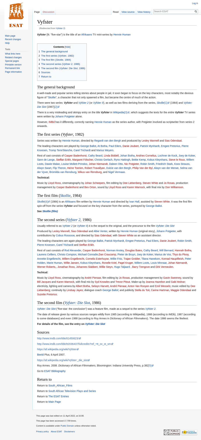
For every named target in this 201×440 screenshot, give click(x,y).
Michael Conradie (88, 254)
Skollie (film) (50, 211)
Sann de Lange (46, 159)
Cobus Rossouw (65, 235)
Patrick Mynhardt (149, 146)
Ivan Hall (134, 201)
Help (7, 43)
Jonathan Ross (66, 266)
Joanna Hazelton (155, 281)
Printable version (13, 64)
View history (144, 12)
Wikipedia (118, 112)
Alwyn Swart (44, 168)
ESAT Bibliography (55, 371)
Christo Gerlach (103, 159)
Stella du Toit (142, 290)
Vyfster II (98, 102)
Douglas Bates (133, 250)
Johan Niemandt (98, 163)
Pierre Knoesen (46, 244)
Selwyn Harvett (100, 286)
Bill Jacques (44, 281)
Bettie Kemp (139, 159)
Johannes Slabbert (87, 266)
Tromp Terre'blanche (60, 150)
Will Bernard (166, 250)
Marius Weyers (105, 150)
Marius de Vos (163, 254)
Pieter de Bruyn (126, 254)
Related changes (13, 57)
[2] (55, 106)
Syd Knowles (102, 281)
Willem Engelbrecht (73, 258)
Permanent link (12, 68)
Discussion (48, 12)
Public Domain (67, 426)
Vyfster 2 (60, 28)
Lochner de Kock (167, 155)
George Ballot (88, 146)
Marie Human (54, 262)
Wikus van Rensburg (90, 172)
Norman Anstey (115, 250)
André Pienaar (93, 277)
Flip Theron (59, 168)
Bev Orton (90, 187)
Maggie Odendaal (181, 290)
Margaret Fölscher (82, 159)
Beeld (40, 354)
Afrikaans (86, 34)
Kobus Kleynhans (157, 159)
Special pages (12, 61)
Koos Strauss (181, 163)
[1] (165, 102)
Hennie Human (121, 34)
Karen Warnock (136, 187)
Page (37, 12)
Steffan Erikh (63, 159)
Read (115, 12)
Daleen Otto (116, 163)
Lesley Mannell (150, 140)
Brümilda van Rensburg (62, 172)
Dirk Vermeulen (164, 266)
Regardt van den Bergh (107, 140)
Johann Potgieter (65, 116)
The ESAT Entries (58, 396)
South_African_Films (60, 385)
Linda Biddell (111, 155)
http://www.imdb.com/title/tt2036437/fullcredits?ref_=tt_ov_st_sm (74, 343)
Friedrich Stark (164, 163)
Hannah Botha (183, 250)
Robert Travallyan (95, 168)
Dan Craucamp (107, 254)
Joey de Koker (187, 155)
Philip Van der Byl (142, 168)
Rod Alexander (72, 250)
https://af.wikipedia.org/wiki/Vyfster (56, 349)
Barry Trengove (141, 266)
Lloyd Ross (54, 182)
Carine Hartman (160, 290)
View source (128, 12)
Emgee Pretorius (170, 146)
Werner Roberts (46, 266)
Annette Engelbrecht (49, 258)
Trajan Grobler (131, 258)
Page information (13, 72)
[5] (149, 365)
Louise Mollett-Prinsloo (74, 163)
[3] (125, 112)
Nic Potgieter (131, 163)
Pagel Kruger (125, 262)
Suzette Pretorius (47, 294)
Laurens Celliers (46, 254)
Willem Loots (141, 262)
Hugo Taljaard (122, 266)
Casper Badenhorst (75, 155)
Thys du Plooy (180, 254)
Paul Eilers (115, 146)
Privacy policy (42, 431)
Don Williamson (174, 187)
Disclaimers (69, 431)
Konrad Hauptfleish (172, 258)
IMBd (52, 121)
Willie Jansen (71, 262)
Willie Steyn (106, 266)
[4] (46, 201)
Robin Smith (147, 163)
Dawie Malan (52, 163)
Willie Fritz (116, 258)
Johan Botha (127, 155)
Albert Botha (83, 286)
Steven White (150, 182)
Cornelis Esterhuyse (97, 258)
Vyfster (41, 34)
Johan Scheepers (95, 182)
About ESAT (56, 431)
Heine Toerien (75, 168)
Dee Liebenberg (132, 182)
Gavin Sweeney (172, 277)
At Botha (102, 146)
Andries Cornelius (146, 155)
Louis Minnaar (159, 262)
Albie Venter (100, 231)
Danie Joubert (131, 146)
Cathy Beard (95, 155)
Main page (10, 36)
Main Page (54, 401)
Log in (195, 3)
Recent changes (13, 39)
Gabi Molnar (178, 281)
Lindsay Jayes (75, 290)
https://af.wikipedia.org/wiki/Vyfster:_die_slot (62, 360)
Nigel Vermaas (116, 172)
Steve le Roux (177, 159)
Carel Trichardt (82, 150)
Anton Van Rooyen (138, 286)
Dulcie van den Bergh (118, 168)
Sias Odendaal (173, 140)
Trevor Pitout (122, 281)
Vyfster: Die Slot (165, 225)
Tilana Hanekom (150, 258)
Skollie (52, 97)
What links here (12, 53)
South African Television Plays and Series (72, 391)
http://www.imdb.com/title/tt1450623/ (58, 338)
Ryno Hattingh (122, 159)
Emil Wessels (162, 286)
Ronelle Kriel (109, 262)
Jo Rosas (169, 182)
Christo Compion (66, 254)
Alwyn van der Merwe (166, 168)
